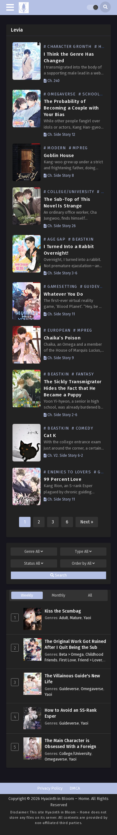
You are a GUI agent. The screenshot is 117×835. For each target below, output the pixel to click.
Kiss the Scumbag (63, 611)
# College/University (69, 191)
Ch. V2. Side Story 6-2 (63, 455)
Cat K (50, 435)
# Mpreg (78, 147)
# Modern (55, 147)
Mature (76, 617)
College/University (75, 753)
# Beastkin (81, 239)
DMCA (75, 788)
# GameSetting (60, 286)
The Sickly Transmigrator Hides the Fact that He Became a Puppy (73, 388)
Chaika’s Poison (62, 338)
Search (58, 575)
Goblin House (59, 155)
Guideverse (69, 688)
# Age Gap (55, 239)
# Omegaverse (60, 94)
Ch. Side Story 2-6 (60, 415)
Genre (33, 551)
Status (33, 563)
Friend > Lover (90, 660)
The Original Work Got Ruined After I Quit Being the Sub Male (75, 647)
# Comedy (82, 428)
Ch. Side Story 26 (60, 226)
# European (57, 330)
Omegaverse (92, 688)
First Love (67, 660)
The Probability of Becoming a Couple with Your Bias (71, 108)
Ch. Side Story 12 (59, 134)
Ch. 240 (52, 81)
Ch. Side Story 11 (59, 314)
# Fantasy (83, 374)
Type (83, 551)
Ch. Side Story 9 (59, 358)
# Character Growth (68, 46)
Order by (83, 563)
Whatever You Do (63, 294)
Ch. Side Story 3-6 (60, 273)
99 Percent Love (62, 479)
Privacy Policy (49, 788)
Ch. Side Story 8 (59, 175)
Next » (86, 522)
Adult (63, 617)
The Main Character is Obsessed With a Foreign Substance (70, 747)
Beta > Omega (71, 654)
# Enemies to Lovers (67, 472)
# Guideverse (95, 286)
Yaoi (87, 617)
